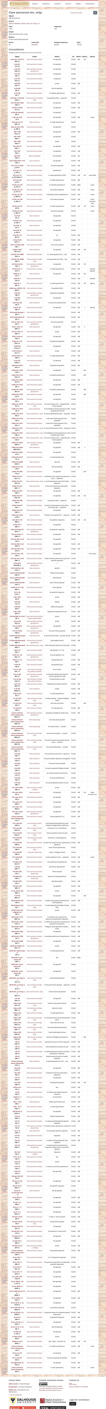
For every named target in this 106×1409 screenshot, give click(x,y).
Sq (10, 45)
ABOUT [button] (35, 4)
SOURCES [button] (45, 4)
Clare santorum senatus (34, 708)
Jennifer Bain (13, 1387)
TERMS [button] (78, 4)
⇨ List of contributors (15, 1395)
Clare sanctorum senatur (34, 1087)
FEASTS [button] (68, 4)
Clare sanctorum (34, 122)
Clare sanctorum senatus (34, 59)
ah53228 (34, 45)
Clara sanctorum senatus (34, 1092)
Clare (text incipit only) (34, 852)
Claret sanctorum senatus (35, 1047)
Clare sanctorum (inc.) (34, 578)
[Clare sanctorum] (34, 409)
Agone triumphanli (34, 156)
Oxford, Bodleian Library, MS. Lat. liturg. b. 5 (24, 23)
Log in (73, 1404)
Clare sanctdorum (34, 754)
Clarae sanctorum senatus (34, 1097)
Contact (73, 1384)
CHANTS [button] (57, 4)
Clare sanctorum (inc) (34, 573)
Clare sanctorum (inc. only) (34, 414)
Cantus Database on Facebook (78, 1387)
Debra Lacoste (13, 1384)
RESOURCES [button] (90, 4)
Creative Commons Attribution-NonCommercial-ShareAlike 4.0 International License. (51, 1388)
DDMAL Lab (12, 1390)
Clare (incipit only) (34, 720)
